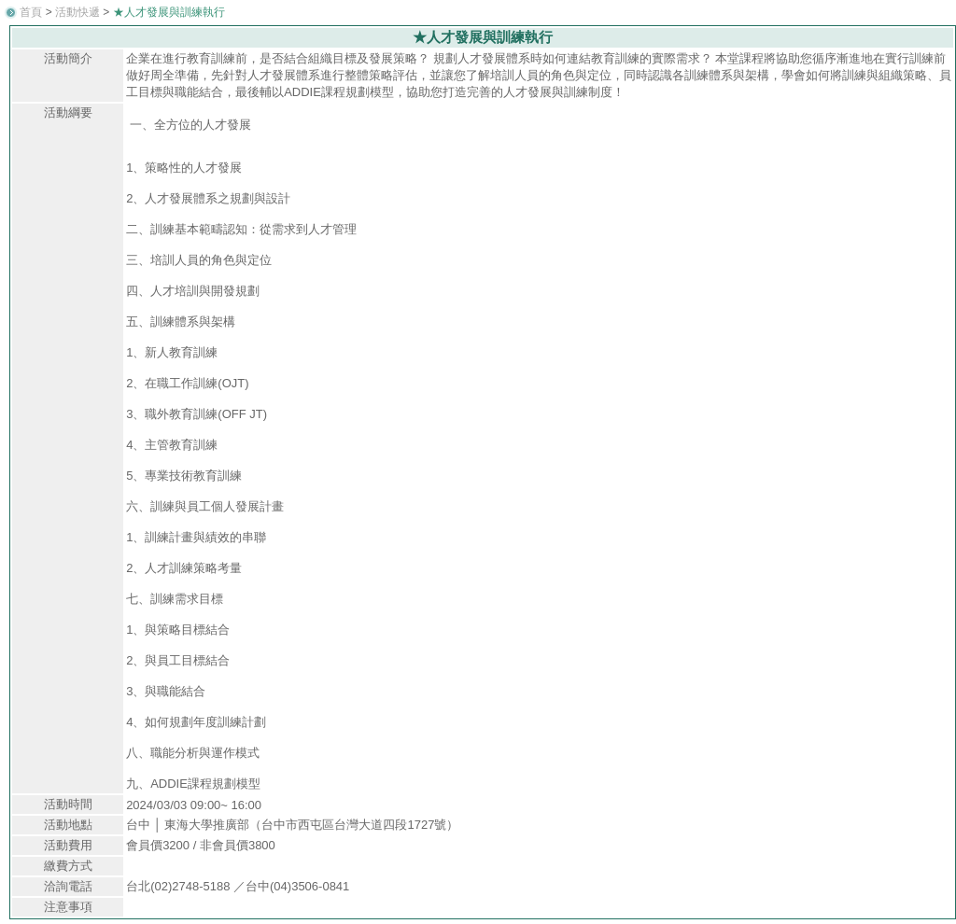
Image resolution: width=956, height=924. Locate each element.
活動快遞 (77, 12)
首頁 (31, 12)
